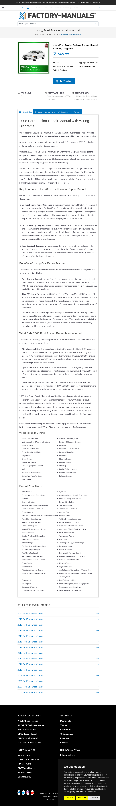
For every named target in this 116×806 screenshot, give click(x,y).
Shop (43, 34)
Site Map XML (24, 777)
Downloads (65, 721)
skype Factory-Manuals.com (24, 7)
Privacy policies (67, 755)
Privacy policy (69, 792)
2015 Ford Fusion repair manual (31, 641)
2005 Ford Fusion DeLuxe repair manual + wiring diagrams (75, 47)
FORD (49, 34)
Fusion (56, 34)
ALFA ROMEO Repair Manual (31, 725)
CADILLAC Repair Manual (29, 742)
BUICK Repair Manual (27, 738)
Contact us (65, 729)
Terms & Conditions (87, 792)
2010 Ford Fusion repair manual (31, 670)
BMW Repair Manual (27, 734)
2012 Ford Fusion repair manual (31, 658)
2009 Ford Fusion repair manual (31, 675)
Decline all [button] (82, 798)
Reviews (64, 742)
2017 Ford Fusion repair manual (31, 630)
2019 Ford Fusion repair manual (31, 619)
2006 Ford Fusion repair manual (31, 692)
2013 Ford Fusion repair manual (31, 653)
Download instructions (28, 759)
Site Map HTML (25, 772)
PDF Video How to (26, 768)
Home (38, 34)
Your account (24, 755)
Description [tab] (25, 112)
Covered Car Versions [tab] (45, 111)
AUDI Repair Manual (27, 729)
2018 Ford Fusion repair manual (31, 625)
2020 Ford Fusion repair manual (31, 613)
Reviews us (65, 738)
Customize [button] (94, 798)
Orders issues (66, 734)
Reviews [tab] (75, 111)
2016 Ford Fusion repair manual (31, 636)
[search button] (96, 23)
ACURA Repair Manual (28, 721)
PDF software (24, 764)
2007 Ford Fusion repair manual (31, 686)
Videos (63, 725)
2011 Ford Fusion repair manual (31, 664)
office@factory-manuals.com (29, 7)
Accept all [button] (69, 798)
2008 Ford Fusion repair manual (31, 681)
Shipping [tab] (63, 111)
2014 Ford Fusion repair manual (31, 647)
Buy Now (65, 81)
